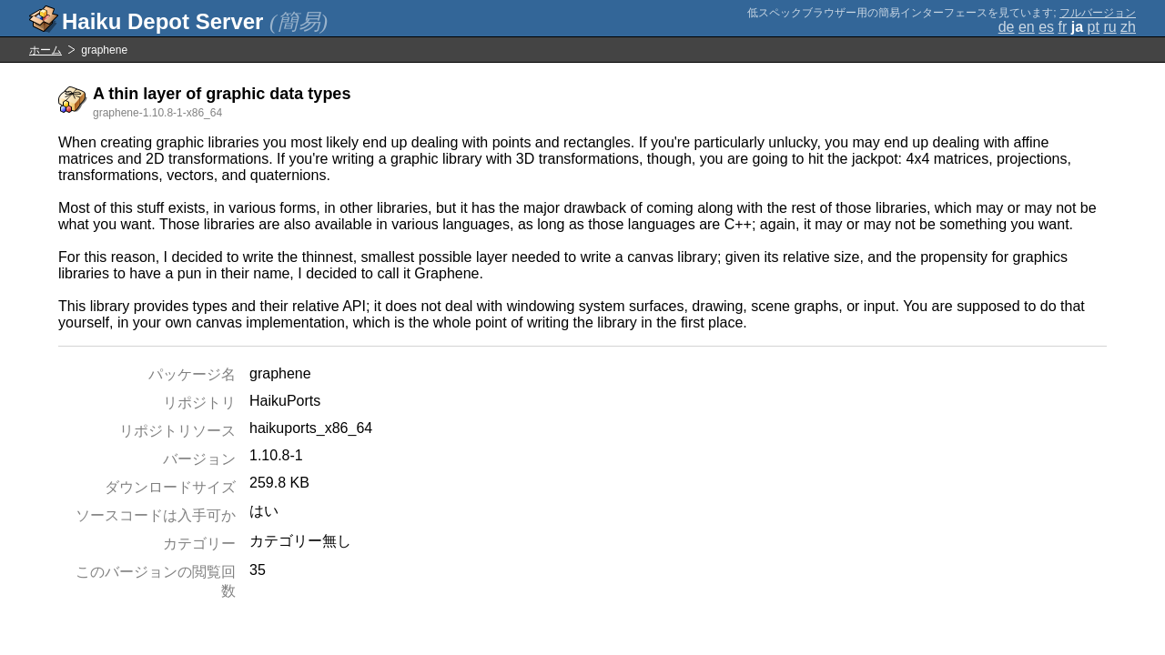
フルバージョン (1097, 12)
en (1026, 27)
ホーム (45, 50)
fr (1063, 27)
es (1046, 27)
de (1006, 27)
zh (1128, 27)
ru (1109, 27)
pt (1093, 27)
